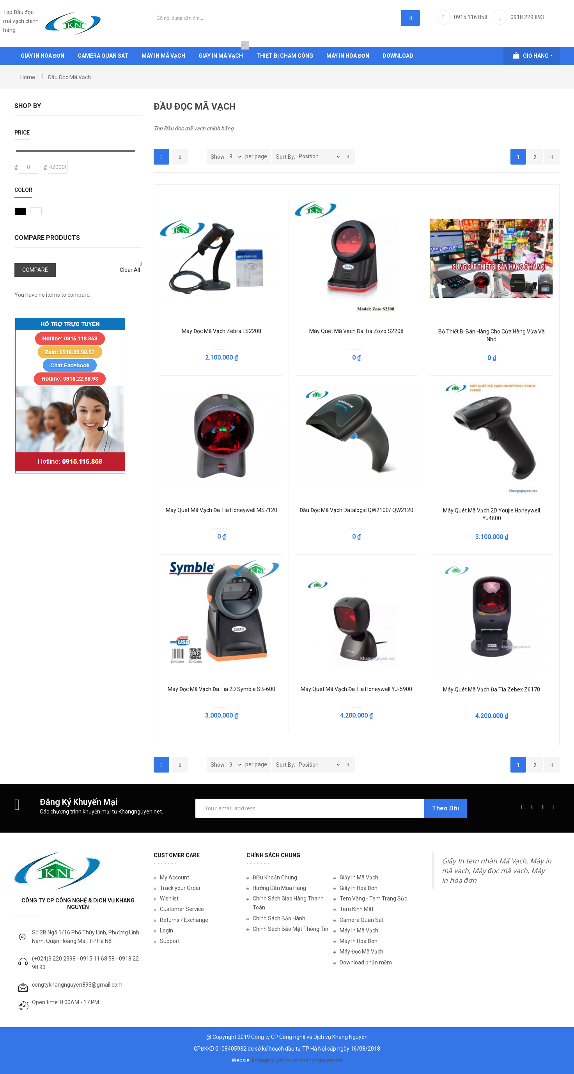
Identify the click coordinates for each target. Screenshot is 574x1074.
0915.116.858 (470, 17)
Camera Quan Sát (362, 920)
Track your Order (180, 888)
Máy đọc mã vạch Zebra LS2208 (221, 331)
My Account (174, 877)
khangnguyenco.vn (275, 1060)
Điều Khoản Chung (275, 877)
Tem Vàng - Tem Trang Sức (373, 898)
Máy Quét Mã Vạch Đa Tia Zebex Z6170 (491, 689)
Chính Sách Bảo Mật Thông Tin (290, 929)
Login (166, 930)
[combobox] (287, 18)
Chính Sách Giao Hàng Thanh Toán (288, 903)
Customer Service (182, 909)
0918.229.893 (527, 17)
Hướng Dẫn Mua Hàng (279, 888)
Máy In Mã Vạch (359, 930)
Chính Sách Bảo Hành (279, 918)
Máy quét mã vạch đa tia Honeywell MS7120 (221, 510)
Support (170, 941)
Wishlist (169, 898)
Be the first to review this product (221, 348)
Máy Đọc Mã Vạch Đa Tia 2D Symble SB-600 (221, 689)
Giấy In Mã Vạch (359, 877)
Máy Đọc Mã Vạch (361, 951)
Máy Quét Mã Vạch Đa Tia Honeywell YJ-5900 (356, 689)
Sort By (285, 157)
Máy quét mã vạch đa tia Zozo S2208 (356, 331)
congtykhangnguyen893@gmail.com (77, 985)
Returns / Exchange (184, 920)
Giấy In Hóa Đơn (358, 888)
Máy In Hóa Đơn (358, 941)
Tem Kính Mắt (357, 909)
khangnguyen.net (320, 1060)
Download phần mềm (366, 962)
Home (27, 77)
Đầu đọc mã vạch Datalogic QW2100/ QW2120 (356, 510)
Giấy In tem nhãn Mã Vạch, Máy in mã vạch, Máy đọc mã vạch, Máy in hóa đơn (496, 870)
